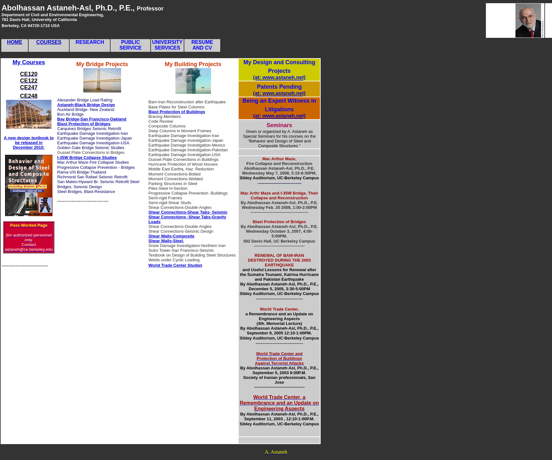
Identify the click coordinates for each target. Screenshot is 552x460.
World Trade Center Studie (174, 265)
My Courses (28, 62)
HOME (14, 42)
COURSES (48, 42)
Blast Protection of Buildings (176, 111)
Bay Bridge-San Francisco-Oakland (91, 119)
